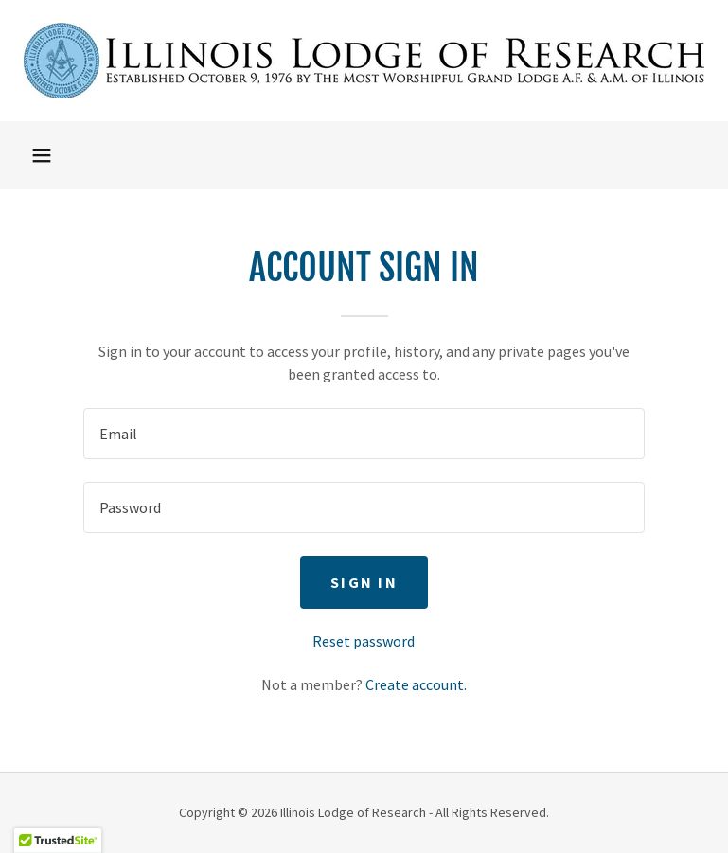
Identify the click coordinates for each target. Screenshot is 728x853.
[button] (42, 155)
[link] (364, 60)
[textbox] (364, 433)
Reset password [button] (363, 640)
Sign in (364, 582)
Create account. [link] (416, 684)
